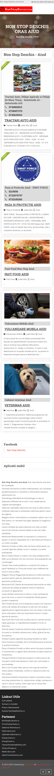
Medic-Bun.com (8, 751)
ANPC (4, 767)
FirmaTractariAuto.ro (10, 724)
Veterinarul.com (8, 731)
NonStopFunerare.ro (10, 720)
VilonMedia (29, 764)
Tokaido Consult (43, 764)
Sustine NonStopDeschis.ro (13, 711)
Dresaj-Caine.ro (8, 738)
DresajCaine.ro (8, 741)
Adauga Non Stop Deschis (43, 2)
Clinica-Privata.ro (9, 748)
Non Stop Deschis (24, 36)
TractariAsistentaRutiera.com (14, 745)
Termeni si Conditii (10, 704)
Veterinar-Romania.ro (11, 727)
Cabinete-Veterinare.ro (11, 734)
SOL (9, 767)
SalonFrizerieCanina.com (12, 755)
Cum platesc (7, 700)
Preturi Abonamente (10, 707)
